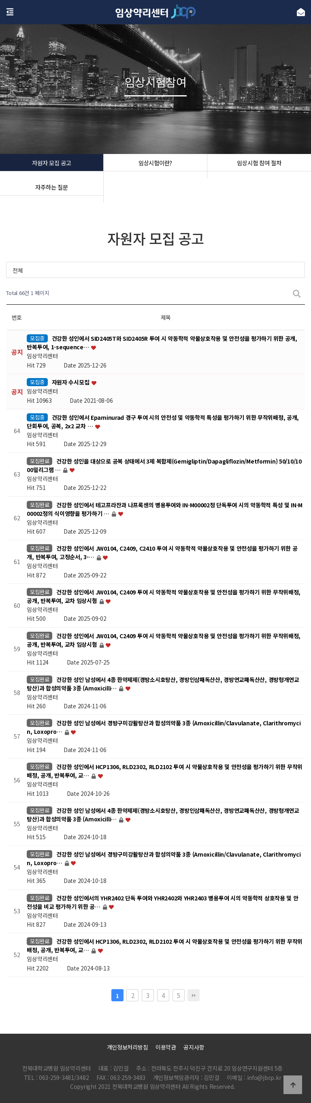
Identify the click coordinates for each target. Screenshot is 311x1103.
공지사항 (193, 1047)
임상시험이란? (155, 166)
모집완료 (39, 461)
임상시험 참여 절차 (259, 166)
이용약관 (166, 1047)
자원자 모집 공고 (51, 166)
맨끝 (193, 995)
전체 (18, 270)
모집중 (37, 338)
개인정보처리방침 (127, 1047)
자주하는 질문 (51, 190)
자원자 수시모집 (71, 382)
